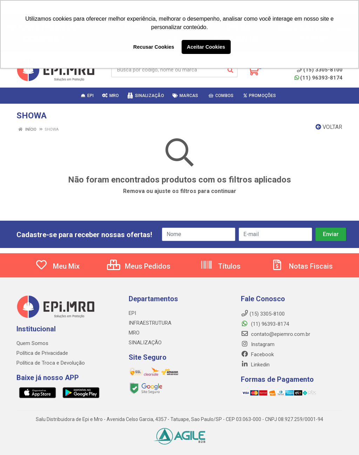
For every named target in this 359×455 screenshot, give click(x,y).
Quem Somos (32, 343)
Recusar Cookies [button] (153, 47)
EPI (132, 313)
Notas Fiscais (302, 266)
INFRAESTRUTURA (150, 323)
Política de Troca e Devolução (50, 363)
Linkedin (255, 364)
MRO (134, 333)
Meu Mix (57, 266)
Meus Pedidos (138, 266)
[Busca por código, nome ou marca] (167, 70)
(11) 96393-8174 (318, 78)
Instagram (258, 344)
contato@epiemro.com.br (275, 334)
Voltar (329, 127)
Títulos (220, 266)
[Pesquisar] (230, 70)
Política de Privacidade (42, 353)
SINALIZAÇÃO (145, 342)
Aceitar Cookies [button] (206, 47)
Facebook (257, 354)
